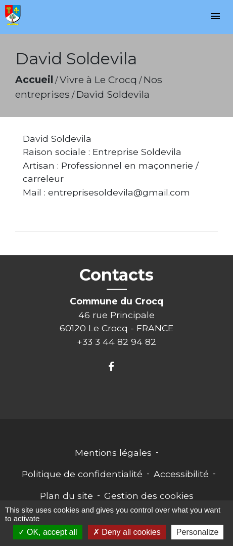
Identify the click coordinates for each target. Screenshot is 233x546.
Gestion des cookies (149, 495)
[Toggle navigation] (215, 17)
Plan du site (66, 495)
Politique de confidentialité (82, 474)
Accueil (34, 79)
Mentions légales (113, 452)
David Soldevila (113, 94)
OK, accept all (47, 532)
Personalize (197, 532)
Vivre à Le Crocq (98, 79)
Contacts (116, 275)
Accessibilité (181, 474)
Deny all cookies (127, 532)
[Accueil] (13, 15)
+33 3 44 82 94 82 (116, 341)
